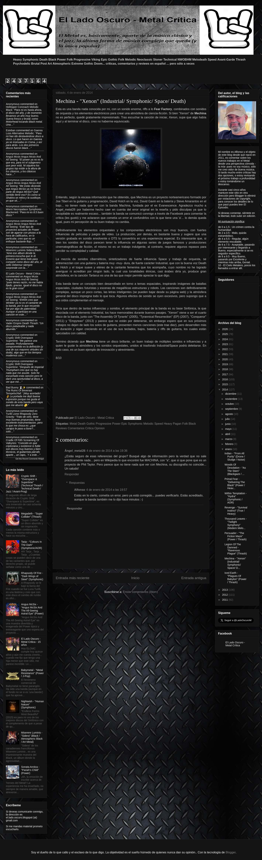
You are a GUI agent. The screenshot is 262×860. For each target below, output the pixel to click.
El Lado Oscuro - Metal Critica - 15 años (31, 641)
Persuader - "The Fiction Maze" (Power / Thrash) (236, 536)
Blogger (231, 852)
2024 (225, 339)
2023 (225, 344)
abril (228, 434)
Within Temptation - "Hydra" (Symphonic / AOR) (236, 498)
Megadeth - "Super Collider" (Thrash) (32, 515)
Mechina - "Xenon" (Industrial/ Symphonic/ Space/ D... (235, 563)
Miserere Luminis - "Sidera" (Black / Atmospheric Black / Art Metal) (32, 737)
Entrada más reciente (72, 578)
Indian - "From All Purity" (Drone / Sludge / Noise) (235, 456)
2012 (225, 594)
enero (228, 449)
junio (228, 423)
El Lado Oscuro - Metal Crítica (235, 644)
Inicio (135, 578)
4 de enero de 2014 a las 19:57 (106, 489)
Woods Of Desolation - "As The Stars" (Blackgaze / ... (235, 469)
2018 (225, 369)
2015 (225, 384)
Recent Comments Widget (33, 459)
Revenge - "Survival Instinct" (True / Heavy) (236, 510)
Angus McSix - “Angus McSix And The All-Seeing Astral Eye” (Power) (32, 609)
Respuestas (77, 482)
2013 (225, 589)
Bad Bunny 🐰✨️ (15, 387)
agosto (229, 414)
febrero (229, 444)
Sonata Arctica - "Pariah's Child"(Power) (30, 770)
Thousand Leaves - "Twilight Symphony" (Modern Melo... (236, 523)
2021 (225, 354)
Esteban (10, 130)
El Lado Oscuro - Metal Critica (23, 273)
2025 (225, 334)
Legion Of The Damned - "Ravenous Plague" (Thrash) (236, 549)
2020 (225, 359)
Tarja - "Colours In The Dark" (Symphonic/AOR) (31, 544)
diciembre (231, 393)
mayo (228, 428)
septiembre (232, 408)
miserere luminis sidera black (23, 250)
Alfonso (79, 489)
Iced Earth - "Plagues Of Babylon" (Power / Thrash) (236, 577)
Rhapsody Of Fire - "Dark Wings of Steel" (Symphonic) (32, 576)
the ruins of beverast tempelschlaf (19, 392)
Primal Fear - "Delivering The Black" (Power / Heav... (235, 483)
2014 (225, 389)
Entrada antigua (193, 578)
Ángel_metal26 (75, 450)
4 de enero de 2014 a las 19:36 (107, 450)
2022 (225, 349)
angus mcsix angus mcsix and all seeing (22, 278)
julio (227, 418)
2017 (225, 374)
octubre (230, 403)
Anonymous (13, 104)
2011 (225, 599)
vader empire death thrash (22, 323)
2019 (225, 364)
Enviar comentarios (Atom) (140, 591)
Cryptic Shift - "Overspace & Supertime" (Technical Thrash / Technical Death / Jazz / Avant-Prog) (24, 484)
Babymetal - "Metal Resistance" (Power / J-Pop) (32, 673)
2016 (225, 379)
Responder (72, 474)
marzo (229, 439)
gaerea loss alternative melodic (24, 132)
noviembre (231, 398)
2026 (225, 329)
